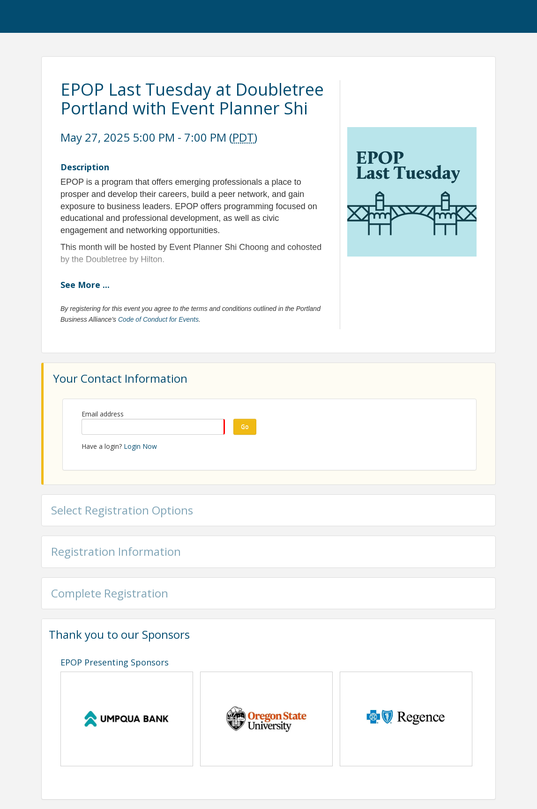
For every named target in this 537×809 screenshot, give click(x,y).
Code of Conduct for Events (158, 319)
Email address (103, 413)
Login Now (140, 446)
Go (245, 427)
